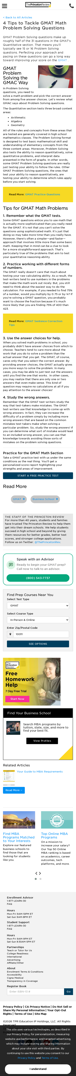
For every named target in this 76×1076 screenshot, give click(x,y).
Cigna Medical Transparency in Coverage (22, 979)
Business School (45, 499)
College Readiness (17, 953)
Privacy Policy (27, 1057)
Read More (14, 790)
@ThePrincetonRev (47, 542)
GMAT (63, 60)
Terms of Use (49, 1057)
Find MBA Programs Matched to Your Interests (19, 837)
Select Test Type (18, 599)
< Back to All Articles (17, 17)
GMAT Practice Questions (42, 194)
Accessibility (14, 974)
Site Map (40, 1013)
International (14, 956)
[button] (35, 879)
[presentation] (36, 873)
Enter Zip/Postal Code (22, 627)
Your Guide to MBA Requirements (40, 771)
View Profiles (42, 740)
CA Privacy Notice (37, 1006)
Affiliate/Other (15, 962)
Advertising (13, 960)
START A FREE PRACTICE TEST (38, 475)
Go (68, 991)
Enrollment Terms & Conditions (25, 971)
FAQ (9, 904)
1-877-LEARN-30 (16, 900)
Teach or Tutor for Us (19, 950)
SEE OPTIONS (38, 643)
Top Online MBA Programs (54, 835)
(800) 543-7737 (38, 578)
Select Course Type (20, 613)
